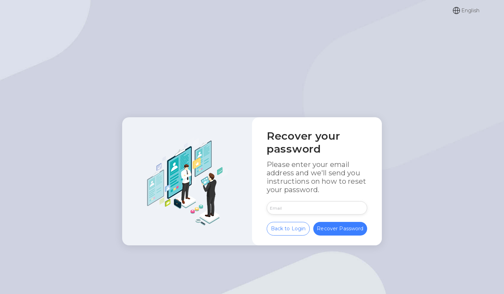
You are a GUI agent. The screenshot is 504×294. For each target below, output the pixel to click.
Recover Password (340, 227)
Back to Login (288, 227)
